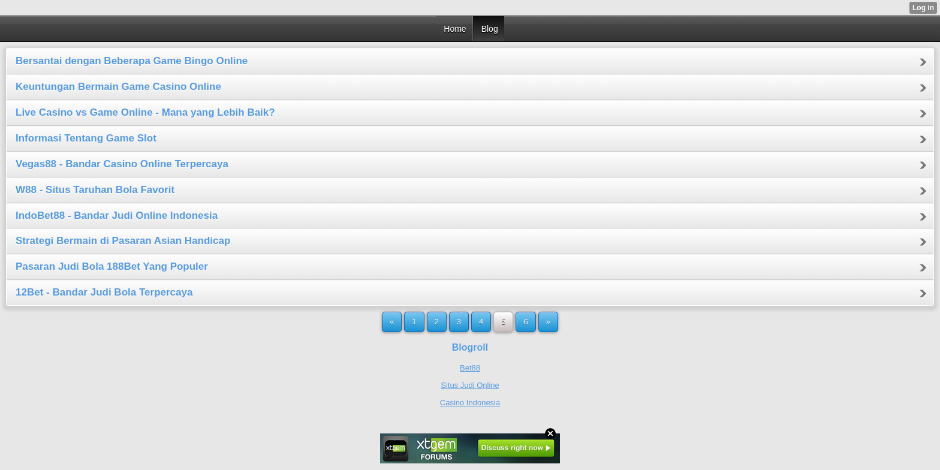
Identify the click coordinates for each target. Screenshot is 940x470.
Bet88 (470, 367)
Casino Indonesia (470, 402)
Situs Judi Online (470, 385)
